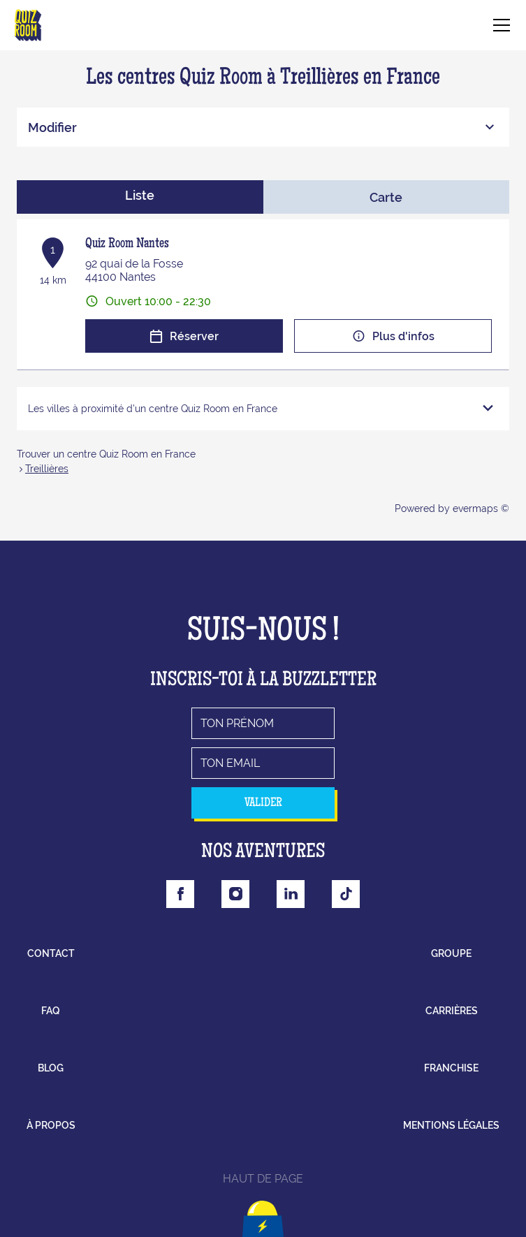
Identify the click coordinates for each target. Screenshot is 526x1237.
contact (51, 953)
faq (50, 1010)
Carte (386, 197)
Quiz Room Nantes (127, 244)
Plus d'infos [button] (393, 336)
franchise (451, 1068)
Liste (139, 195)
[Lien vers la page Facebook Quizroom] (180, 894)
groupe (451, 953)
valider (263, 803)
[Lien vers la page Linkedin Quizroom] (291, 894)
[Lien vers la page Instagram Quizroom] (235, 894)
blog (51, 1068)
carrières (451, 1010)
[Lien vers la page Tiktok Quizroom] (346, 894)
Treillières (46, 468)
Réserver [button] (184, 336)
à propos (51, 1125)
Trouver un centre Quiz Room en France (106, 454)
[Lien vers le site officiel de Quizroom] (28, 25)
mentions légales (451, 1125)
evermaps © (481, 508)
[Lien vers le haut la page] (263, 1212)
